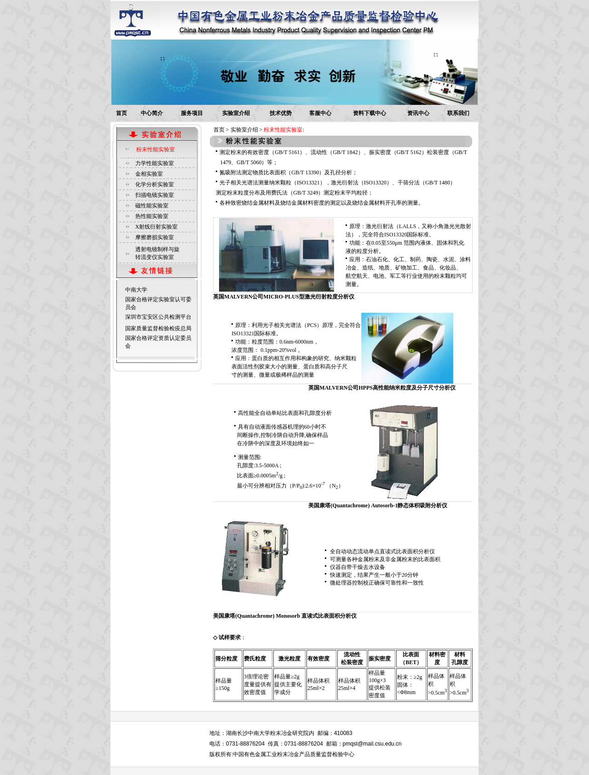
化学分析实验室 (154, 184)
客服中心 (320, 113)
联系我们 (458, 113)
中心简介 (152, 113)
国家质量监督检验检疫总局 (158, 328)
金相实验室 (149, 174)
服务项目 (192, 113)
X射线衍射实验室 (156, 227)
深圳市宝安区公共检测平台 (158, 317)
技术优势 (281, 113)
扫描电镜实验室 (154, 195)
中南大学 (136, 290)
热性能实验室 (151, 216)
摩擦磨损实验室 (154, 237)
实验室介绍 (236, 113)
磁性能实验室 (151, 205)
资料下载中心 (369, 113)
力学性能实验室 (154, 163)
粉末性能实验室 (155, 149)
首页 (121, 113)
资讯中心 (418, 113)
